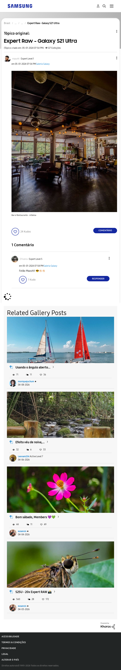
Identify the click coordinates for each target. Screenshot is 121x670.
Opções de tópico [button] (111, 31)
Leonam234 (23, 456)
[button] (111, 58)
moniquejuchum (26, 381)
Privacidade (9, 648)
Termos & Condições (14, 642)
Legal (5, 654)
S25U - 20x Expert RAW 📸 (33, 592)
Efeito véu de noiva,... (30, 442)
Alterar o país (10, 659)
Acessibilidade (10, 636)
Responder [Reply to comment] (98, 278)
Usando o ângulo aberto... (32, 367)
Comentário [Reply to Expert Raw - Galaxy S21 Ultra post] (105, 230)
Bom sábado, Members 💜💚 (35, 517)
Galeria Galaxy (43, 64)
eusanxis (22, 531)
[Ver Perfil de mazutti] (16, 58)
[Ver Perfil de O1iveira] (24, 259)
